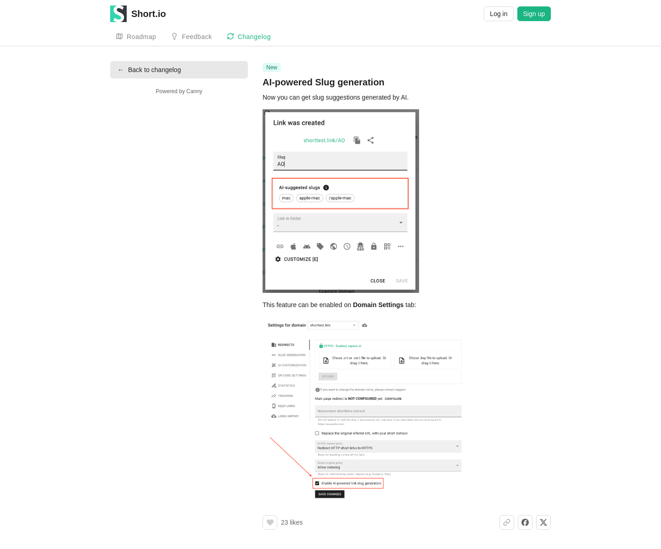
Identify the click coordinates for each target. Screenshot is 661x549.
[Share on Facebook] (525, 522)
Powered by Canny (179, 91)
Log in (498, 13)
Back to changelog (149, 70)
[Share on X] (543, 522)
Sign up (534, 13)
